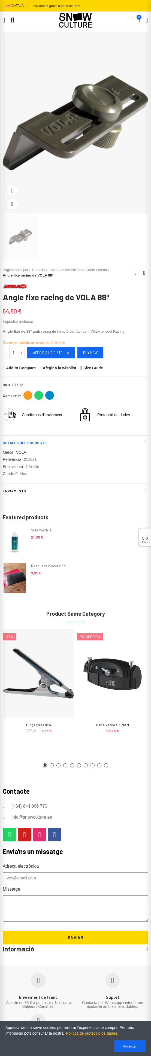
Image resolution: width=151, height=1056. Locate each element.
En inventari (13, 466)
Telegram (50, 395)
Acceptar (130, 1046)
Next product (144, 272)
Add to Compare (21, 368)
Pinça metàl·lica (38, 725)
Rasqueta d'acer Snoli (49, 565)
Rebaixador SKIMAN (112, 725)
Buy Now (90, 352)
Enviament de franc (38, 997)
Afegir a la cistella (51, 352)
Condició (10, 473)
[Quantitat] (14, 352)
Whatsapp (39, 395)
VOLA (21, 452)
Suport (112, 997)
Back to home (137, 272)
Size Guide (93, 368)
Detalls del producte (25, 442)
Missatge (11, 889)
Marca (8, 452)
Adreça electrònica (28, 395)
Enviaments (14, 490)
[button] (45, 765)
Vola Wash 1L (41, 530)
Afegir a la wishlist (59, 368)
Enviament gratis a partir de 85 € (56, 6)
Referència (12, 459)
